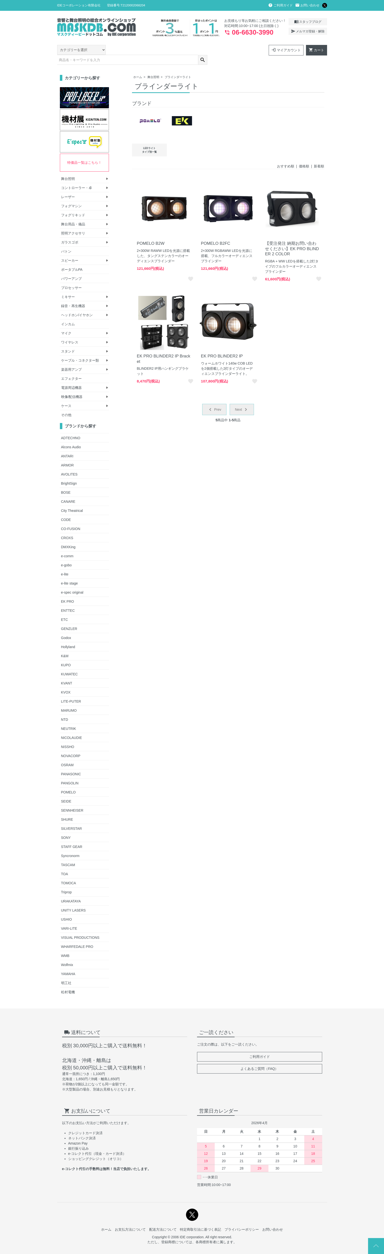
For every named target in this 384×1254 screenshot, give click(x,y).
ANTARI (67, 446)
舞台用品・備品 (73, 214)
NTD (64, 709)
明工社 (66, 973)
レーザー (68, 187)
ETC (64, 610)
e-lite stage (69, 573)
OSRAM (67, 755)
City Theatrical (72, 501)
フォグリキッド (73, 205)
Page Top (376, 1246)
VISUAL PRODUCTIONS (80, 927)
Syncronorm (70, 846)
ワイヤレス (69, 332)
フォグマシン (71, 196)
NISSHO (67, 737)
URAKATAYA (71, 891)
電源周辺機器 (71, 378)
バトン (66, 241)
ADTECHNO (70, 428)
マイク (66, 323)
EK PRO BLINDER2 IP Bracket (163, 349)
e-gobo (66, 555)
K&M (64, 646)
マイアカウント (286, 50)
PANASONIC (71, 764)
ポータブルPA (72, 259)
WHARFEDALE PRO (77, 937)
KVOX (66, 682)
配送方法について (163, 1219)
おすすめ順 (285, 156)
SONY (66, 828)
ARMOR (67, 455)
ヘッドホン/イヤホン (77, 305)
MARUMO (69, 700)
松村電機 (68, 982)
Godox (66, 628)
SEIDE (66, 791)
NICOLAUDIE (71, 728)
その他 (66, 405)
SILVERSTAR (71, 818)
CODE (66, 510)
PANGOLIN (70, 773)
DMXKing (68, 537)
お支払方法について (130, 1219)
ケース (66, 396)
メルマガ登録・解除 (308, 31)
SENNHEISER (72, 800)
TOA (64, 864)
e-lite (64, 564)
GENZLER (69, 619)
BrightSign (69, 473)
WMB (65, 946)
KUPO (66, 655)
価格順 (304, 156)
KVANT (66, 673)
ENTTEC (68, 600)
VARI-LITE (69, 918)
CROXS (67, 528)
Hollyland (68, 637)
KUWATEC (69, 664)
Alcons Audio (71, 437)
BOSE (66, 482)
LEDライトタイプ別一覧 (149, 140)
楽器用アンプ (71, 359)
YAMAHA (68, 964)
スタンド (68, 341)
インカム (68, 314)
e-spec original (72, 582)
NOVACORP (70, 746)
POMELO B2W (151, 233)
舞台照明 (153, 67)
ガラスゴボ (69, 232)
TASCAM (68, 855)
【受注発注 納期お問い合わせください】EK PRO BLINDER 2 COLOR (292, 238)
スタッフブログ (307, 21)
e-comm (67, 546)
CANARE (68, 491)
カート (316, 50)
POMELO (68, 782)
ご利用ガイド (280, 5)
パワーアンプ (71, 269)
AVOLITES (69, 464)
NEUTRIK (68, 719)
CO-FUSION (70, 519)
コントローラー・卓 (76, 178)
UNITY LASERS (73, 900)
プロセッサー (71, 278)
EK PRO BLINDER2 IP (222, 346)
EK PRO (67, 591)
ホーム (137, 67)
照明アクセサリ (73, 223)
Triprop (66, 882)
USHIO (66, 909)
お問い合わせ (307, 5)
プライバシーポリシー (242, 1219)
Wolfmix (67, 955)
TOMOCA (68, 873)
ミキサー (68, 287)
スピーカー (69, 250)
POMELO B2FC (215, 233)
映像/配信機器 (72, 387)
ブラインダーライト (178, 67)
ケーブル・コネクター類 (80, 350)
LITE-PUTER (71, 691)
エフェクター (71, 368)
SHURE (67, 809)
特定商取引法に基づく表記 (200, 1219)
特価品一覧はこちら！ (84, 152)
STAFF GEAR (71, 837)
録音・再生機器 (73, 296)
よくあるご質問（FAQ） (259, 1059)
